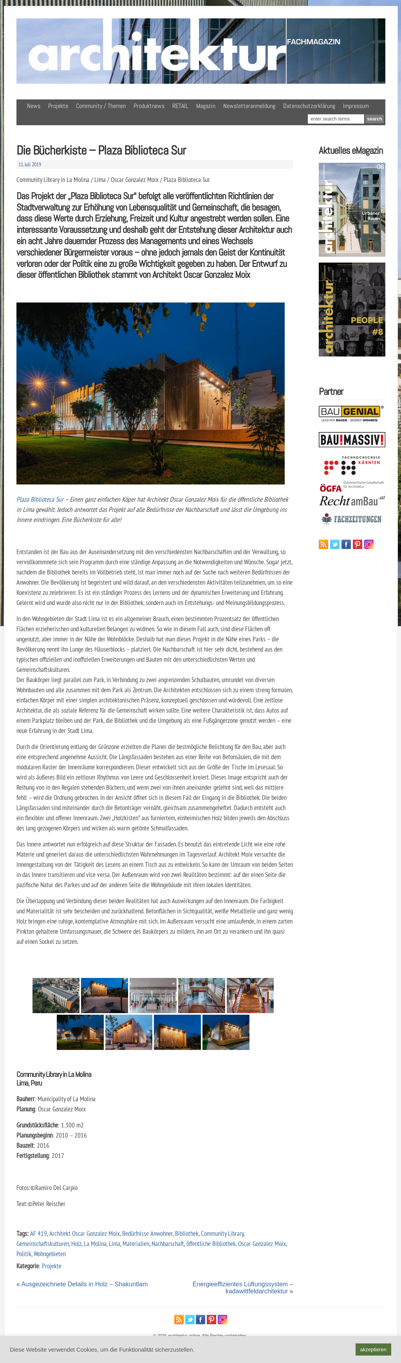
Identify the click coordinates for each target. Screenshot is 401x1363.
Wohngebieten (50, 1253)
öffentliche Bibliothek (211, 1243)
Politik (23, 1253)
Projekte (58, 106)
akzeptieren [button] (373, 1349)
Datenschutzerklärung (309, 106)
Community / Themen (101, 106)
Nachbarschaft (168, 1243)
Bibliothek (187, 1233)
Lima (114, 1243)
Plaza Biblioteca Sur (39, 499)
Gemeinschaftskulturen (42, 1243)
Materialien (136, 1243)
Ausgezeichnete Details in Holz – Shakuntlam (84, 1284)
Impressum (356, 106)
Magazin (205, 106)
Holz (76, 1243)
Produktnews (149, 106)
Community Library (222, 1233)
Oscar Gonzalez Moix (262, 1243)
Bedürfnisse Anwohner (147, 1233)
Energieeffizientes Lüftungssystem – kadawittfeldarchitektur (243, 1288)
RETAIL (180, 106)
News (33, 106)
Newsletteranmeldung (249, 106)
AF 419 (38, 1233)
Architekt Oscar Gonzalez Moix (84, 1233)
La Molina (95, 1243)
